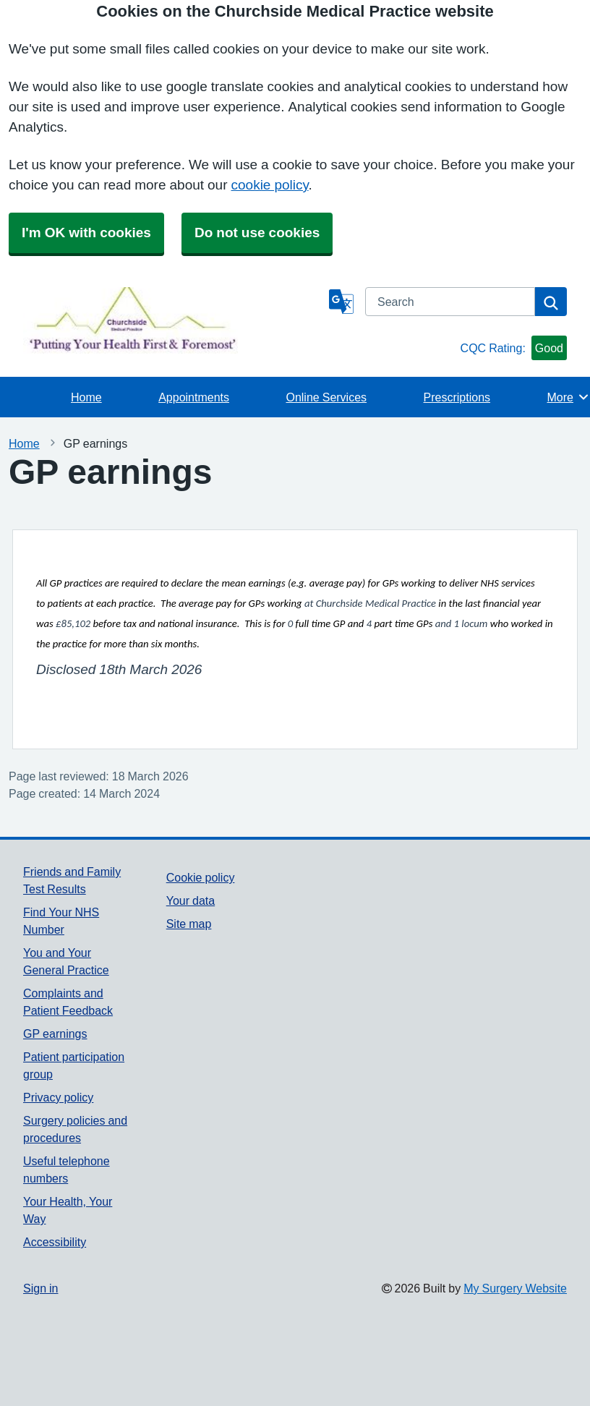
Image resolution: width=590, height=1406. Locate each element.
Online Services (326, 397)
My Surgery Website (515, 1288)
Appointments (193, 397)
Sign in (40, 1288)
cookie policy (270, 185)
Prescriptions (457, 397)
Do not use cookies (257, 232)
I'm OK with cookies (86, 232)
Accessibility (54, 1242)
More (568, 397)
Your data (190, 900)
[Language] (341, 301)
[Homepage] (173, 320)
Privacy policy (58, 1097)
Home (86, 397)
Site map (189, 923)
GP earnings (55, 1033)
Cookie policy (200, 877)
